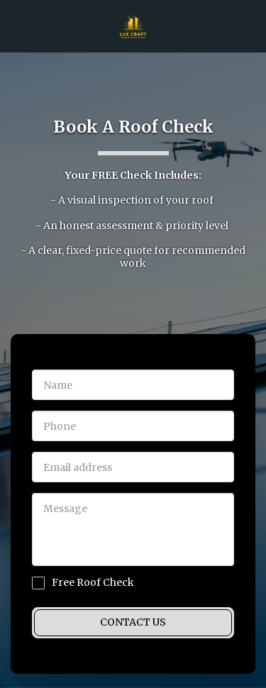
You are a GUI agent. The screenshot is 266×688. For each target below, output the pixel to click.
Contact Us (133, 622)
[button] (16, 25)
